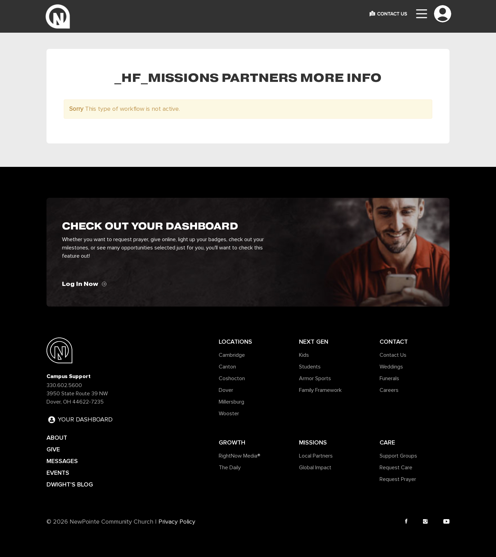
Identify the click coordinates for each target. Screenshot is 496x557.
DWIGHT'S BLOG (69, 484)
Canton (227, 366)
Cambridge (232, 355)
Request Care (396, 467)
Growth (232, 442)
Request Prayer (398, 479)
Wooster (229, 413)
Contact (394, 341)
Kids (304, 355)
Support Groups (398, 456)
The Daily (230, 467)
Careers (389, 390)
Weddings (391, 366)
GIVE (53, 449)
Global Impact (315, 467)
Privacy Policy (176, 522)
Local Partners (316, 456)
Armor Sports (315, 378)
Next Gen (313, 341)
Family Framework (320, 390)
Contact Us (393, 355)
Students (310, 366)
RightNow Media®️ (239, 456)
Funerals (389, 378)
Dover (226, 390)
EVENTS (57, 472)
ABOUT (56, 437)
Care (387, 442)
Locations (235, 341)
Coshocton (232, 378)
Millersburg (231, 402)
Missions (313, 442)
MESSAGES (62, 461)
